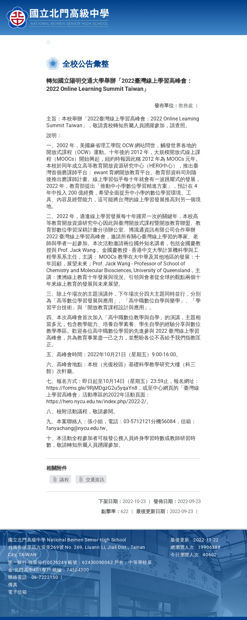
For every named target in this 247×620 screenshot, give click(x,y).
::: (48, 42)
